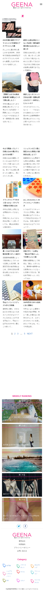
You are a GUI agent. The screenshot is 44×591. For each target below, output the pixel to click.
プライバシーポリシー (22, 548)
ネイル (21, 572)
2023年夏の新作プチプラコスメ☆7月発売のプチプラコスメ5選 (11, 43)
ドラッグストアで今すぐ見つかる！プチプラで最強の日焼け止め (11, 203)
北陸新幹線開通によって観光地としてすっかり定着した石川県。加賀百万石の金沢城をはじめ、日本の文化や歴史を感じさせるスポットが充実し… (11, 266)
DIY (6, 581)
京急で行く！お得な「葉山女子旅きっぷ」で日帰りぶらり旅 (31, 254)
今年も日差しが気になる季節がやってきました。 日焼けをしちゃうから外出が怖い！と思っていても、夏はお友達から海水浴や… (11, 218)
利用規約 (22, 544)
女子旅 (7, 566)
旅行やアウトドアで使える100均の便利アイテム (21, 494)
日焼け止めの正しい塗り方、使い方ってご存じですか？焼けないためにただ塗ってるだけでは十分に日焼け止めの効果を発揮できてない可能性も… (31, 61)
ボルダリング (35, 566)
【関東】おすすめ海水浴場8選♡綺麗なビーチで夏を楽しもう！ (11, 97)
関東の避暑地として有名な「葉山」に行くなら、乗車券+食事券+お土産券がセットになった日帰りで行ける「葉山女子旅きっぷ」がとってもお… (31, 269)
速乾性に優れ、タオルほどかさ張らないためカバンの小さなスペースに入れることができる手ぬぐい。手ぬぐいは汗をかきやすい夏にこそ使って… (11, 317)
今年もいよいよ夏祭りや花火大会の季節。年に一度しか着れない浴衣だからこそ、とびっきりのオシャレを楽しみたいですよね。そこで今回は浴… (31, 317)
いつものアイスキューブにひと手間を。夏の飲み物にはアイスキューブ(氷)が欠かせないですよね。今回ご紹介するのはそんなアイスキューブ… (32, 218)
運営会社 (22, 541)
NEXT (30, 334)
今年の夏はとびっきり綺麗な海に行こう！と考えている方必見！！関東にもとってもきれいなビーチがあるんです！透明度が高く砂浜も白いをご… (11, 112)
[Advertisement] (22, 367)
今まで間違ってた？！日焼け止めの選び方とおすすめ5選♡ (11, 151)
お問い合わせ (22, 551)
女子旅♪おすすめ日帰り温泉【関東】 (16, 445)
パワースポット (21, 566)
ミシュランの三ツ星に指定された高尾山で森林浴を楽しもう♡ (31, 151)
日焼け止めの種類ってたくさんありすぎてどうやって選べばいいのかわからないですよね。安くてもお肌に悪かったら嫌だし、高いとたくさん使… (11, 167)
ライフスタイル (35, 581)
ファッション (35, 572)
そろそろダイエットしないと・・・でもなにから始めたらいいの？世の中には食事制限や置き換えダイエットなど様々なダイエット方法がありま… (31, 115)
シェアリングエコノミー (7, 573)
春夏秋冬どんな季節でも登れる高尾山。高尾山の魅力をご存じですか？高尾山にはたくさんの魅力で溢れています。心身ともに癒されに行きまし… (31, 167)
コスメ (21, 581)
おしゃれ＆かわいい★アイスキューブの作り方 (31, 203)
